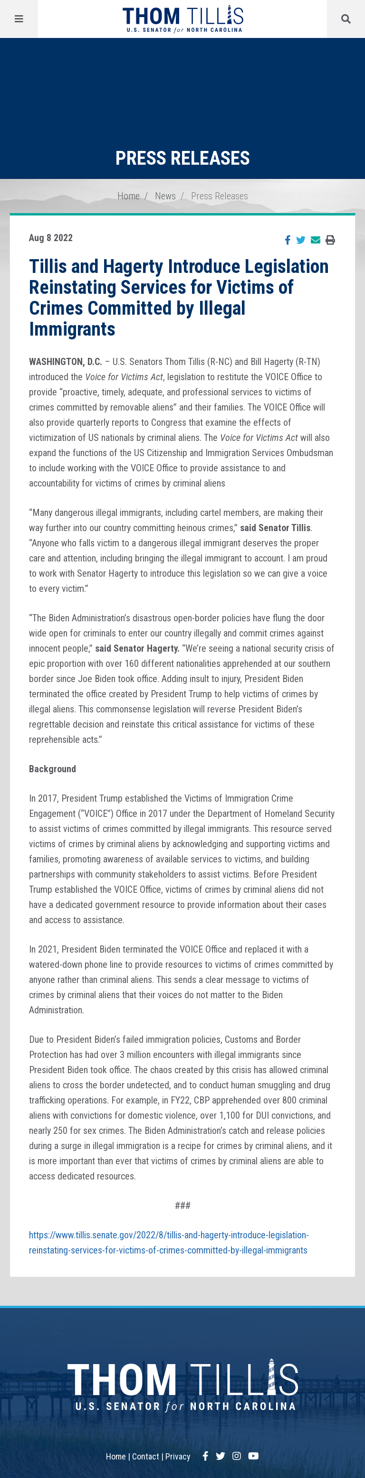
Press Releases (219, 196)
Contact (145, 1456)
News (165, 196)
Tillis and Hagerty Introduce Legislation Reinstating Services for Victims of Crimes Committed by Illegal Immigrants (179, 297)
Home (128, 196)
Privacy (178, 1456)
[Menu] (19, 19)
